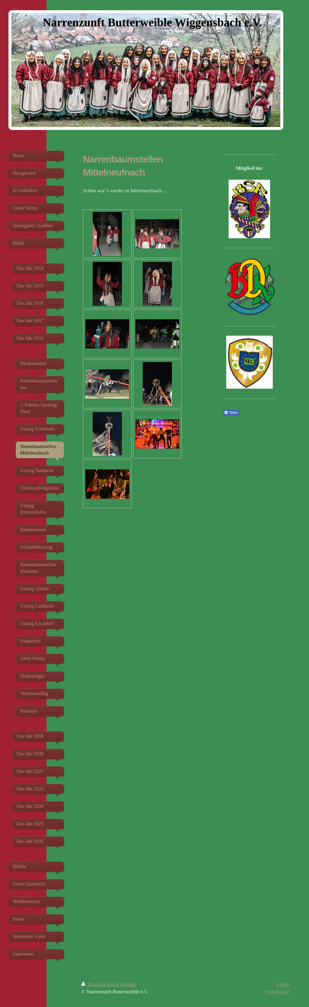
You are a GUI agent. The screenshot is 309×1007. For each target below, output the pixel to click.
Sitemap (128, 984)
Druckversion (99, 984)
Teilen (231, 413)
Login (283, 984)
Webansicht (277, 991)
